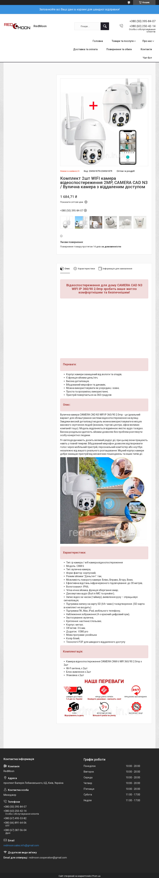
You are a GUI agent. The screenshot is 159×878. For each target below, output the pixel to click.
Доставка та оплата (85, 49)
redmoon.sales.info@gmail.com (21, 845)
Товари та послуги (123, 41)
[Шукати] (105, 26)
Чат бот (147, 57)
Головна (98, 41)
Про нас (147, 41)
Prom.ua (96, 876)
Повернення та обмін (119, 49)
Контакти (146, 49)
